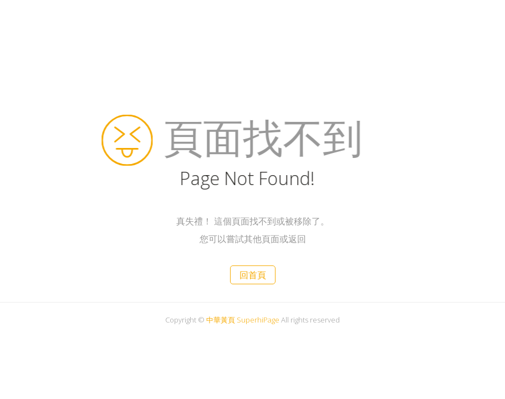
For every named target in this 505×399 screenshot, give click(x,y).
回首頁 (252, 275)
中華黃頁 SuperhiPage (242, 320)
